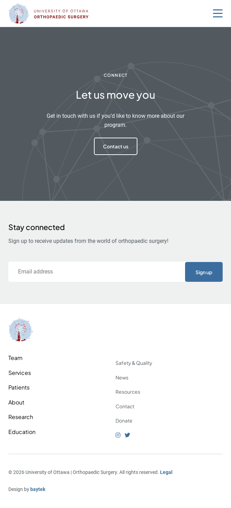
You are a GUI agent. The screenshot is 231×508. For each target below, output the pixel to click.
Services (19, 372)
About (16, 402)
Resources (128, 391)
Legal (166, 472)
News (122, 377)
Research (20, 416)
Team (15, 357)
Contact (125, 406)
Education (21, 431)
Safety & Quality (134, 363)
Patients (19, 387)
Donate (124, 420)
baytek (37, 489)
